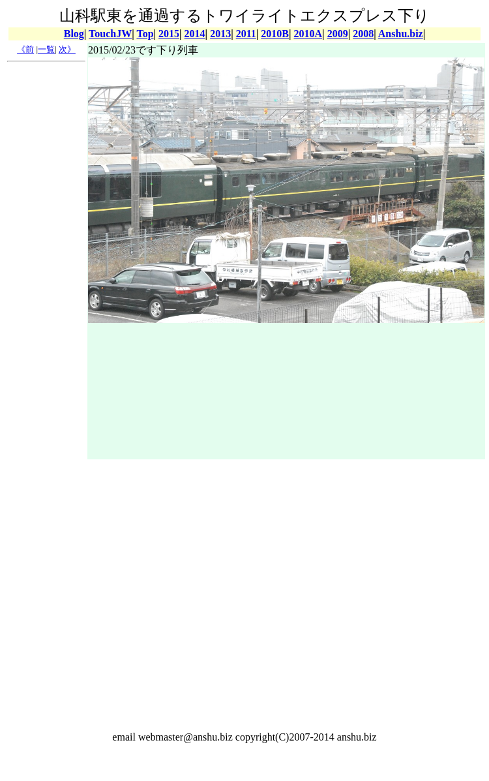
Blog (74, 33)
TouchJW (110, 33)
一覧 (46, 49)
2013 (220, 33)
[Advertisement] (46, 263)
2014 (195, 33)
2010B (275, 33)
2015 (168, 33)
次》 (67, 49)
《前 (25, 49)
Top (144, 33)
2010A (308, 33)
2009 (337, 33)
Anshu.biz (400, 33)
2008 (363, 33)
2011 (246, 33)
